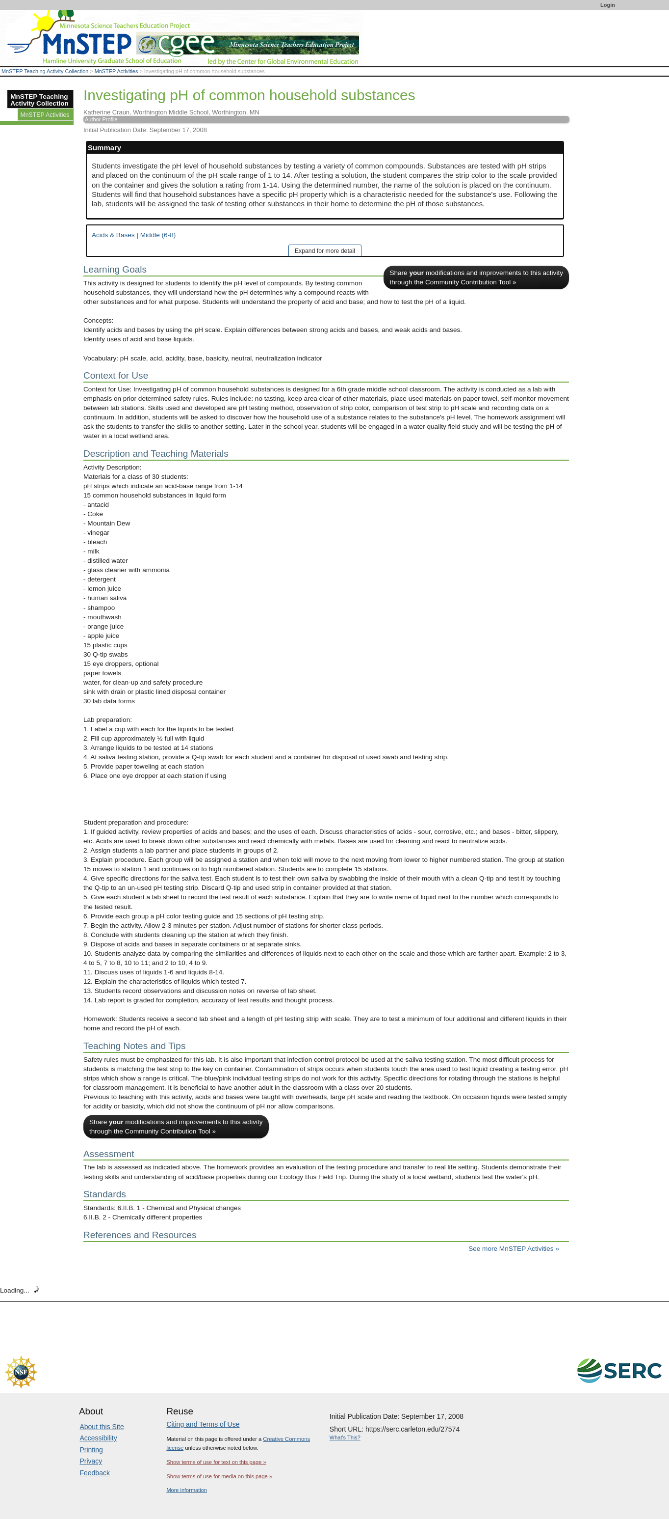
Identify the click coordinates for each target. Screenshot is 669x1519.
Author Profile (101, 119)
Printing (91, 1450)
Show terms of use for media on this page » (219, 1476)
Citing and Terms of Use (202, 1424)
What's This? (345, 1437)
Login (607, 5)
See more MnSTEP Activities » (513, 1248)
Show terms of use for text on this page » (216, 1462)
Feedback (94, 1473)
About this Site (101, 1427)
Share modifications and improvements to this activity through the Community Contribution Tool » (476, 277)
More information (186, 1490)
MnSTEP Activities (116, 71)
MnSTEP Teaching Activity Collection (44, 71)
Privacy (90, 1461)
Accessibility (98, 1438)
